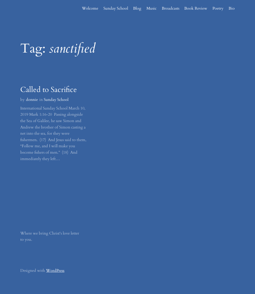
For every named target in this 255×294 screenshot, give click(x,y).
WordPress (55, 270)
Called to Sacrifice (48, 89)
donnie (32, 99)
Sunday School (56, 99)
